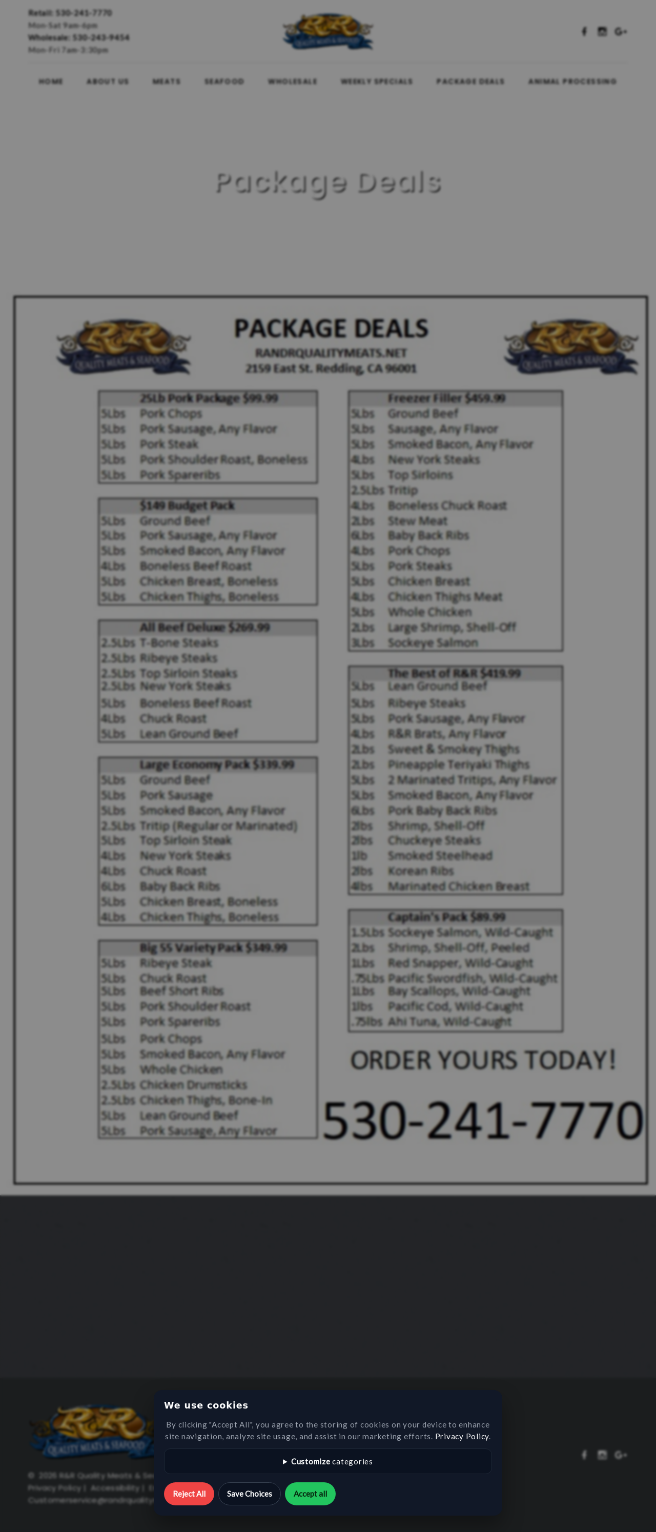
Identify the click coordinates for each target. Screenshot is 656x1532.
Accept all (310, 1493)
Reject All (189, 1493)
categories (332, 1461)
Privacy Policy (462, 1436)
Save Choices (249, 1493)
